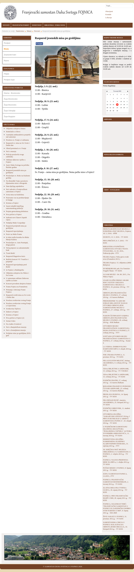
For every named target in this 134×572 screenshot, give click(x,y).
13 (107, 104)
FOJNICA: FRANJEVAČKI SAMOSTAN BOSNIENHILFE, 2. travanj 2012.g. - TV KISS (116, 482)
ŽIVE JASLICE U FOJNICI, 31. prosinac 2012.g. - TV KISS (115, 517)
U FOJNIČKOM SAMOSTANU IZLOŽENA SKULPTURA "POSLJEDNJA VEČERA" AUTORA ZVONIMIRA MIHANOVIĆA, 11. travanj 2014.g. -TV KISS (117, 431)
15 (113, 104)
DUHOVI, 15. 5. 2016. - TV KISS (115, 237)
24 (121, 107)
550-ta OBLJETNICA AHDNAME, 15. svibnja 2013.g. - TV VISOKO (116, 370)
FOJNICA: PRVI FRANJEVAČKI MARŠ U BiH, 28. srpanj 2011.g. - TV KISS (117, 498)
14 (110, 104)
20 (107, 107)
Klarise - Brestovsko (12, 93)
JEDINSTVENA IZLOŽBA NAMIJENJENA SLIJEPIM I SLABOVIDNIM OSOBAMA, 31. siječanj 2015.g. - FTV (115, 442)
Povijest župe (9, 80)
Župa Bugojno (9, 117)
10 (121, 101)
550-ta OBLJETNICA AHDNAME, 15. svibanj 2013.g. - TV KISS (116, 375)
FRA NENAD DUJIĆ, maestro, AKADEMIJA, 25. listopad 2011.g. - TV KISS (116, 402)
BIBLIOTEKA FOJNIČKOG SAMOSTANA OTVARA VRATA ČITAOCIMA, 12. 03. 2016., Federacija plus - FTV (115, 249)
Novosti (37, 31)
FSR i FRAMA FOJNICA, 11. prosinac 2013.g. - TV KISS (114, 356)
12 (127, 101)
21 (110, 107)
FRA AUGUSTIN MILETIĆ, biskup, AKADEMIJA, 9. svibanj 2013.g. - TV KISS (117, 362)
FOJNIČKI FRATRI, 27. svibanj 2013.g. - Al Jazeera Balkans (115, 381)
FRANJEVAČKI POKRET (20, 25)
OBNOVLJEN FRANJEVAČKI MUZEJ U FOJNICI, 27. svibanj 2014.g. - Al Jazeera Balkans (115, 295)
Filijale (6, 74)
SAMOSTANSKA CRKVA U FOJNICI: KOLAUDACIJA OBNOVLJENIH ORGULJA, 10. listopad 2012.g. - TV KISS (115, 525)
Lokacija (108, 17)
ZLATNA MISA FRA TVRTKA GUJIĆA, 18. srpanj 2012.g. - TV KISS (115, 490)
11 (124, 101)
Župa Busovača (10, 105)
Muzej (29, 31)
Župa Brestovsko (10, 99)
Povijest (7, 43)
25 (124, 107)
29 (113, 110)
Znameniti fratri (10, 55)
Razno (6, 61)
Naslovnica (20, 31)
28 (110, 110)
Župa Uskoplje (9, 111)
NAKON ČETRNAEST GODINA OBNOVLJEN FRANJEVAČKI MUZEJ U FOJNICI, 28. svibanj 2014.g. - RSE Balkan (116, 319)
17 (121, 104)
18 (124, 104)
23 (117, 107)
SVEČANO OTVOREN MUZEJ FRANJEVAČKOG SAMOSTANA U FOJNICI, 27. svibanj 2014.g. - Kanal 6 (117, 339)
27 (107, 110)
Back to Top (129, 566)
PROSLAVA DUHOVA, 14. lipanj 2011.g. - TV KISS (115, 395)
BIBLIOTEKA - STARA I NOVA (54, 25)
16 (117, 104)
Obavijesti (109, 11)
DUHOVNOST (36, 25)
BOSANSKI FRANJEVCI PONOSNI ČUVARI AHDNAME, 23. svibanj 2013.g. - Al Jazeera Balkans (117, 388)
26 (127, 107)
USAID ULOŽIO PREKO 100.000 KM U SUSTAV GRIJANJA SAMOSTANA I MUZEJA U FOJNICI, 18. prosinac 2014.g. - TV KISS (116, 284)
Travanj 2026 (117, 91)
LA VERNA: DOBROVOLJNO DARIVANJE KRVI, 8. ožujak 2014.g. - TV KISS (117, 349)
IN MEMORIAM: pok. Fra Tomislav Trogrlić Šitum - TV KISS (116, 269)
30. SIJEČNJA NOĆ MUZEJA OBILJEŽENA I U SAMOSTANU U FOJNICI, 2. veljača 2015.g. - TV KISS (117, 452)
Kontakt (108, 14)
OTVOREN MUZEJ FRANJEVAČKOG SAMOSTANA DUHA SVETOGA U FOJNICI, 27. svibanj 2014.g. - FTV (116, 329)
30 (117, 110)
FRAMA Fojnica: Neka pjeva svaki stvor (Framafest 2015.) (116, 258)
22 (113, 107)
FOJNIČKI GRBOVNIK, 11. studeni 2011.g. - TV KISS (116, 409)
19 (127, 104)
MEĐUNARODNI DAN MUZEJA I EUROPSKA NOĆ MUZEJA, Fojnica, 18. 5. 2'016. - (117, 231)
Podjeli (39, 44)
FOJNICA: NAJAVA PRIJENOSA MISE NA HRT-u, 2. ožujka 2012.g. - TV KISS (116, 462)
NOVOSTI (6, 25)
